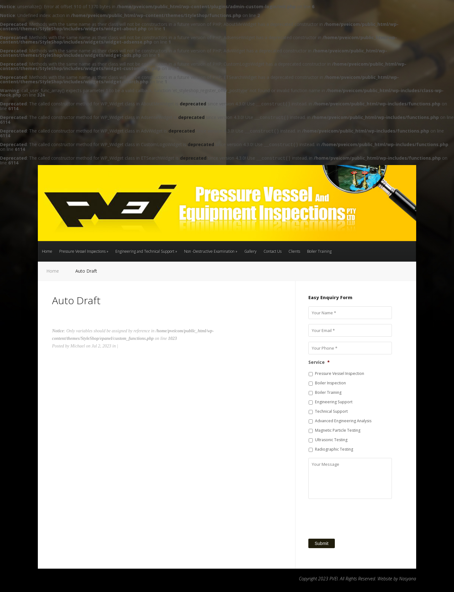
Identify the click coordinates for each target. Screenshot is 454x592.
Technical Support (331, 411)
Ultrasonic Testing (331, 439)
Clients (294, 251)
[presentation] (356, 516)
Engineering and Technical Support (146, 251)
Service (319, 362)
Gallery (250, 251)
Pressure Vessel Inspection (339, 373)
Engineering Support (333, 402)
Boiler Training (319, 251)
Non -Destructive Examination (210, 251)
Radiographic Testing (334, 449)
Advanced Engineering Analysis (343, 420)
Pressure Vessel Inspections (83, 251)
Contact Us (273, 251)
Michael (77, 346)
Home (47, 251)
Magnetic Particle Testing (337, 430)
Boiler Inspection (330, 383)
